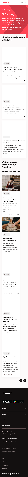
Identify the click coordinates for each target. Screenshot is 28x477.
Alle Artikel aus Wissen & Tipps (11, 171)
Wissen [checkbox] (4, 414)
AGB (3, 458)
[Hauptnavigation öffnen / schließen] (23, 2)
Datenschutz (5, 455)
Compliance (5, 465)
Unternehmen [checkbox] (6, 425)
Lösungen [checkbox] (4, 408)
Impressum (4, 468)
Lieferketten (5, 461)
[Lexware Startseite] (5, 2)
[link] (14, 393)
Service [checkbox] (4, 420)
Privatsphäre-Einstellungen (8, 451)
